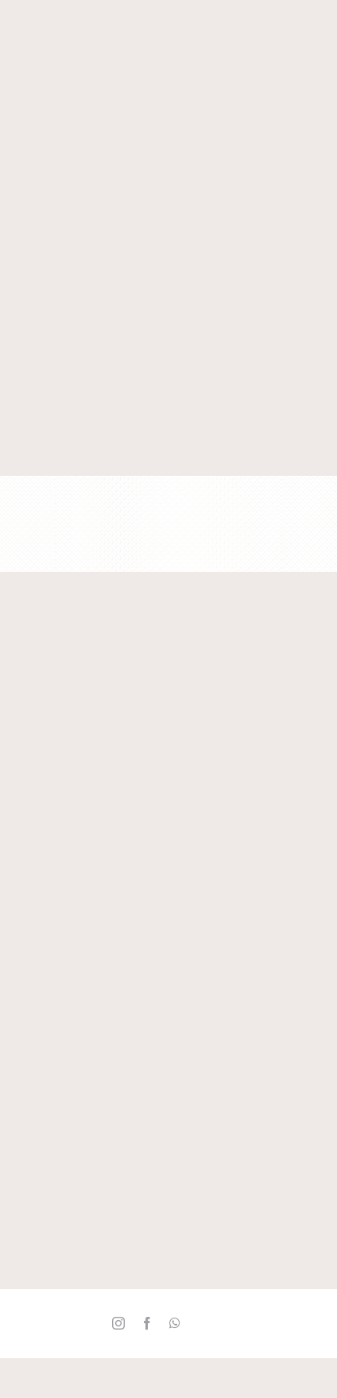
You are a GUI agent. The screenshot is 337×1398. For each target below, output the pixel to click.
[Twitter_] (202, 1323)
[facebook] (147, 1323)
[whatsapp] (174, 1323)
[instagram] (118, 1323)
